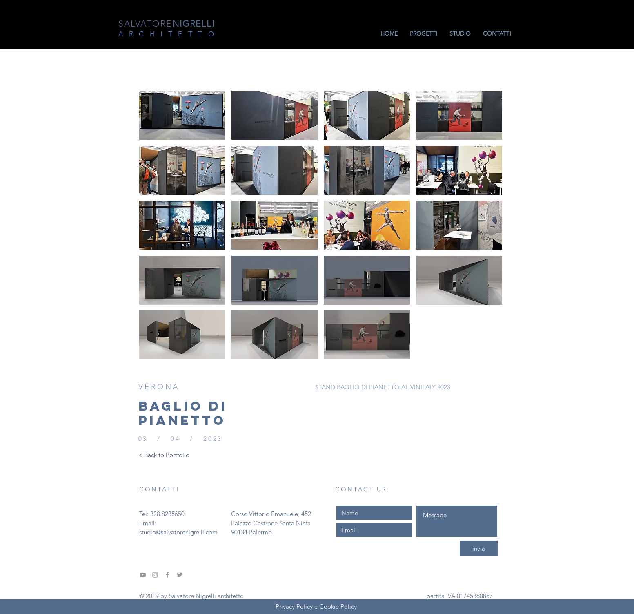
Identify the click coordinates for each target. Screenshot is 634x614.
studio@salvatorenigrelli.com (178, 532)
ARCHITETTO (169, 34)
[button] (182, 115)
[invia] (479, 548)
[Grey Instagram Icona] (155, 574)
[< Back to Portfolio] (163, 455)
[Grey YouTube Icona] (143, 574)
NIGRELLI (166, 23)
